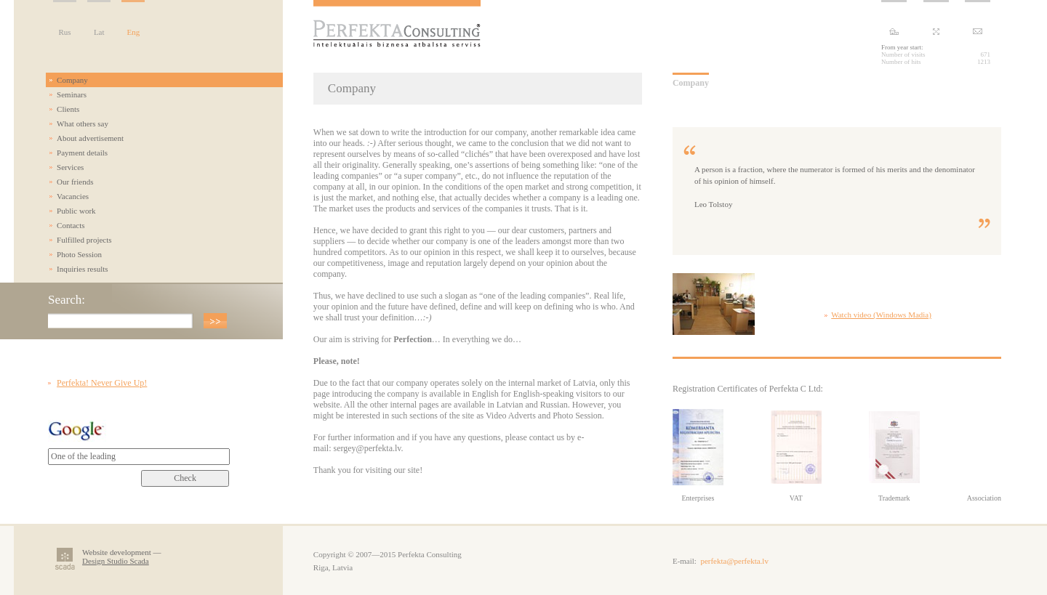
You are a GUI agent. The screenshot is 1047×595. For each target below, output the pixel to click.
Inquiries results (82, 268)
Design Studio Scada (115, 560)
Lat (99, 32)
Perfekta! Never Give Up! (102, 383)
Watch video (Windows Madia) (881, 314)
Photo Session (79, 254)
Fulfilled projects (84, 239)
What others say (82, 123)
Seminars (72, 94)
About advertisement (90, 138)
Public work (76, 210)
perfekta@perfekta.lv (734, 560)
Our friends (75, 181)
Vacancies (73, 196)
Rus (65, 32)
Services (70, 167)
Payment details (82, 152)
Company (72, 80)
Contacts (71, 225)
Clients (68, 109)
